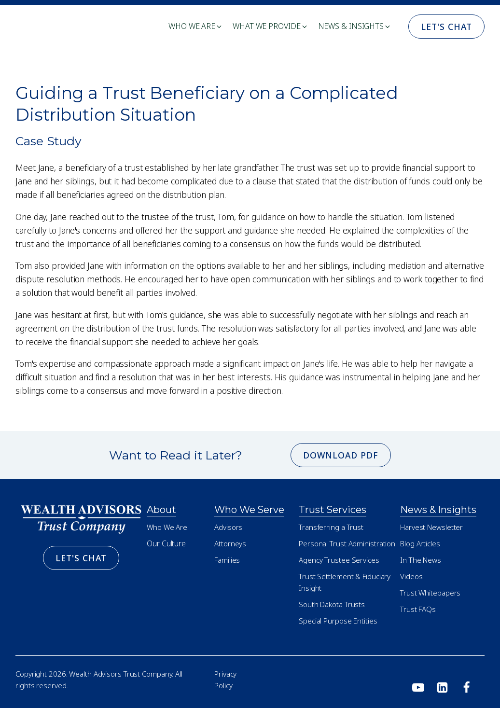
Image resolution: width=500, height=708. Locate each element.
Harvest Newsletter (431, 527)
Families (227, 560)
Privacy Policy (225, 679)
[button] (196, 26)
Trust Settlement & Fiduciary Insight (344, 582)
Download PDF (340, 455)
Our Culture (166, 543)
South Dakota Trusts (332, 604)
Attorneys (230, 543)
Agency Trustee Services (339, 560)
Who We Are (167, 527)
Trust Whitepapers (430, 592)
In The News (420, 560)
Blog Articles (420, 543)
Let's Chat (446, 26)
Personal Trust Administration (347, 543)
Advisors (228, 527)
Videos (411, 576)
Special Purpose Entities (338, 620)
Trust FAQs (418, 609)
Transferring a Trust (331, 527)
